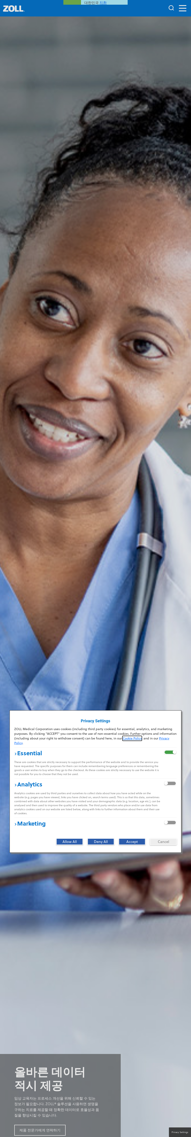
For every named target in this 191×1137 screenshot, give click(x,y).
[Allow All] (69, 841)
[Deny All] (100, 841)
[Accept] (132, 841)
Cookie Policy (132, 738)
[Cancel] (163, 841)
